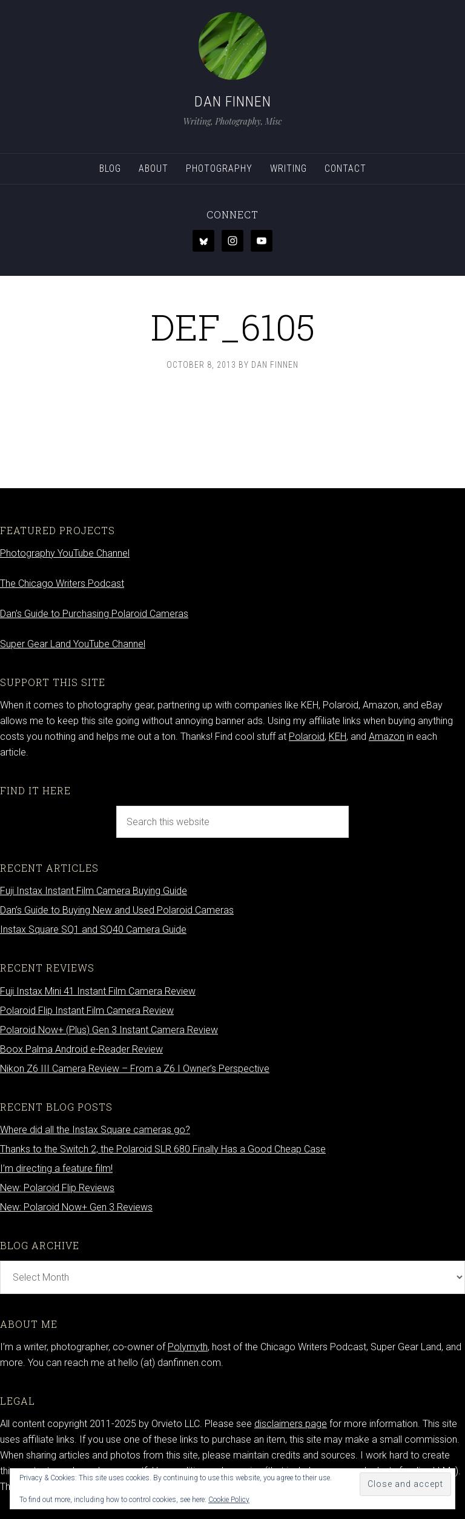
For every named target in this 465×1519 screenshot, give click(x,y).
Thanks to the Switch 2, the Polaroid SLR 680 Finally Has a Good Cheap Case (163, 1149)
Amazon (386, 736)
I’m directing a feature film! (56, 1168)
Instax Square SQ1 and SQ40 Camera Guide (93, 929)
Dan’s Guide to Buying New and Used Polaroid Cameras (117, 910)
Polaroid (307, 736)
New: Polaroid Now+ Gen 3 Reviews (76, 1207)
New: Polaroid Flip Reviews (57, 1188)
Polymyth (188, 1347)
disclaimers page (290, 1423)
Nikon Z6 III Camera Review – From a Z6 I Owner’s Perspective (134, 1068)
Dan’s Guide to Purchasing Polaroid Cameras (94, 613)
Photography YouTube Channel (65, 553)
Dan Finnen (232, 101)
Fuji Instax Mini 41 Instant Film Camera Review (98, 991)
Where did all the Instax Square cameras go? (95, 1129)
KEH (337, 736)
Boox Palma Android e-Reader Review (81, 1049)
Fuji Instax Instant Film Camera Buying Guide (93, 891)
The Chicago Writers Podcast (62, 583)
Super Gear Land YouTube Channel (72, 644)
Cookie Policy (228, 1499)
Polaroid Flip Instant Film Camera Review (87, 1010)
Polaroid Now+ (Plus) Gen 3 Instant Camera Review (109, 1030)
